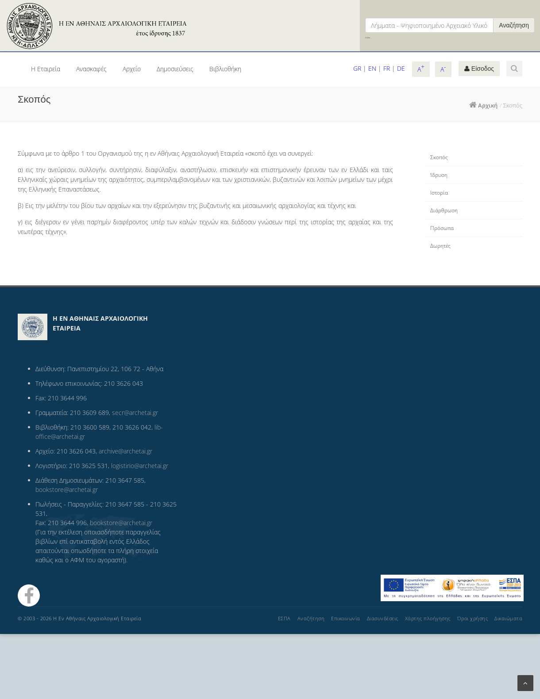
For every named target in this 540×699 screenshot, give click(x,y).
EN (372, 68)
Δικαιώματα (508, 618)
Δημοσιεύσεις (175, 69)
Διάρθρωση (444, 210)
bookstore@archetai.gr (66, 489)
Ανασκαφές (91, 69)
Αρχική (488, 105)
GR (357, 68)
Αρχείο (132, 69)
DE (401, 68)
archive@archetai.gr (125, 451)
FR (386, 68)
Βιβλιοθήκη (225, 69)
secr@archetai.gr (135, 412)
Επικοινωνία (345, 618)
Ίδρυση (438, 175)
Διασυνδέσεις (382, 618)
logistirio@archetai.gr (139, 465)
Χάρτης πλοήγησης (428, 618)
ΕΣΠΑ (284, 618)
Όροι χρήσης (472, 618)
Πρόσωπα (442, 228)
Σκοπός (439, 157)
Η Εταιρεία (45, 69)
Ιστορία (439, 192)
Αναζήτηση (514, 25)
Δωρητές (440, 246)
